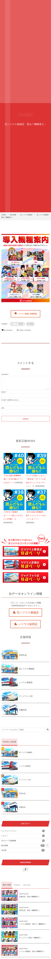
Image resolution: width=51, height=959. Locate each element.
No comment (8, 330)
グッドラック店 (26, 696)
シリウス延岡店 (27, 624)
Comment (4, 374)
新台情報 (30, 324)
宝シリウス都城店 (17, 324)
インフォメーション (23, 831)
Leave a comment (25, 330)
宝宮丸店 (23, 655)
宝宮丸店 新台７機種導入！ (29, 910)
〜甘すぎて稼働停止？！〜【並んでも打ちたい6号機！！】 (13, 515)
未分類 (23, 850)
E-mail (3, 400)
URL (2, 408)
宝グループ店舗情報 (23, 840)
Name (3, 392)
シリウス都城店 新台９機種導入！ (32, 951)
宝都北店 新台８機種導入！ (29, 897)
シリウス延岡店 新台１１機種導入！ (33, 924)
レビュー (23, 835)
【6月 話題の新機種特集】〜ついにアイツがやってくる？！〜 (36, 515)
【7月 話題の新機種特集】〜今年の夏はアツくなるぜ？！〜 (13, 479)
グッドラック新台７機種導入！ (30, 938)
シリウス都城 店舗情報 (27, 314)
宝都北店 (23, 710)
